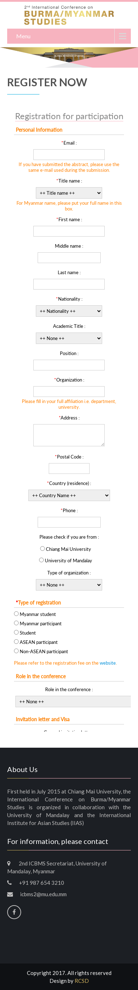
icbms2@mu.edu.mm (43, 894)
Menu (23, 36)
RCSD (82, 980)
